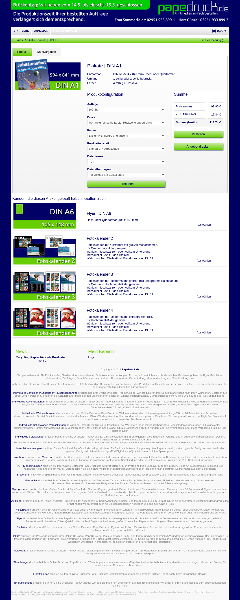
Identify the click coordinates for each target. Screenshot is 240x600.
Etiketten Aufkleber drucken (81, 592)
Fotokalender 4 (100, 310)
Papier (91, 130)
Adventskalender (127, 594)
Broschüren (19, 457)
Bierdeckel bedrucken (21, 592)
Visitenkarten (23, 509)
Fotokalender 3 (100, 274)
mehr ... (43, 360)
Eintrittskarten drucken (126, 592)
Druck (91, 117)
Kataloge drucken (110, 594)
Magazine (48, 457)
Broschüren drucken (204, 592)
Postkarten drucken (168, 592)
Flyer (20, 518)
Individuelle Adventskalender (28, 401)
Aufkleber (16, 500)
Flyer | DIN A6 (99, 213)
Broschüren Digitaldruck (56, 592)
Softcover (67, 594)
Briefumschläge (23, 582)
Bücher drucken (18, 594)
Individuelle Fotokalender (29, 436)
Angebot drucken (198, 146)
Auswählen (204, 224)
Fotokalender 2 (100, 238)
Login (91, 357)
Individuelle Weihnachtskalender (41, 413)
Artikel (29, 40)
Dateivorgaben (46, 51)
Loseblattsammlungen (28, 448)
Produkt (22, 51)
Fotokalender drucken (147, 592)
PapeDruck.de (130, 369)
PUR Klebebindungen (29, 465)
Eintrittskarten (41, 573)
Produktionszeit (98, 143)
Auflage (92, 104)
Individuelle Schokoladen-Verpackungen (42, 424)
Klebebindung (94, 594)
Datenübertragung (100, 169)
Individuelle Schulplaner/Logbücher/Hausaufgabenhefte (45, 392)
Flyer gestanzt (20, 489)
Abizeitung (20, 550)
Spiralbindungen (65, 30)
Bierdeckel (31, 480)
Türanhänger (20, 562)
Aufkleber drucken (53, 594)
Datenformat (96, 156)
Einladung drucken (35, 594)
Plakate (15, 535)
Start (18, 40)
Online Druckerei (185, 592)
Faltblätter (22, 527)
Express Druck (80, 594)
